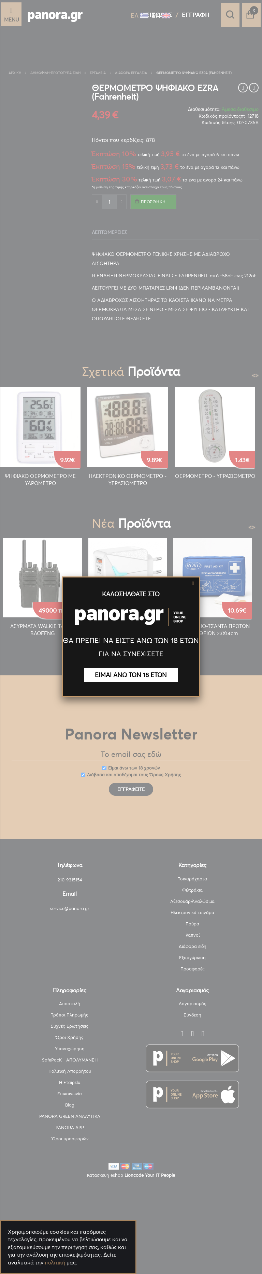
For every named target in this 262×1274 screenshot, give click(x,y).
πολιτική (55, 1262)
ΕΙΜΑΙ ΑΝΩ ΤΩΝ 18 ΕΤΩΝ (131, 675)
